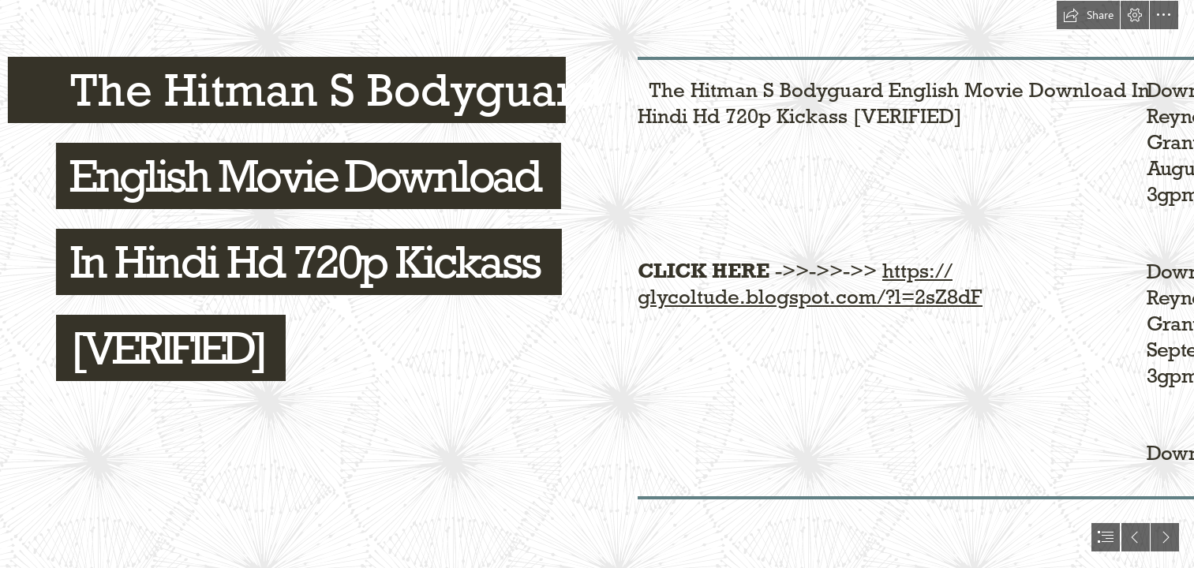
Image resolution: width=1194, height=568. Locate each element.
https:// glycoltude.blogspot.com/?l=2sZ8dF (810, 283)
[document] (597, 284)
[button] (1088, 15)
